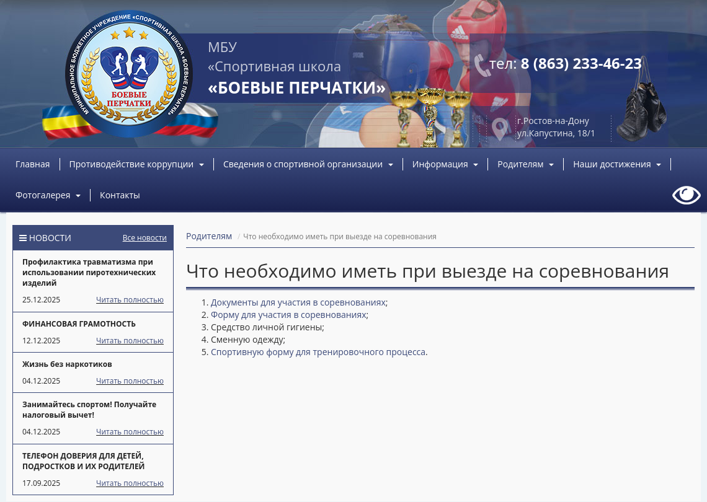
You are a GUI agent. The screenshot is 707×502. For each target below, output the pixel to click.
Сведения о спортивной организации (308, 164)
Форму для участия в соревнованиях (289, 314)
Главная (33, 164)
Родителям (525, 164)
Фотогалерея (48, 195)
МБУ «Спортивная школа (297, 68)
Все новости (145, 237)
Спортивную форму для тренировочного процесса (318, 352)
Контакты (120, 195)
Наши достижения (617, 164)
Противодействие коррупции (136, 164)
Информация (445, 164)
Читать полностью (130, 299)
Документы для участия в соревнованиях (298, 302)
